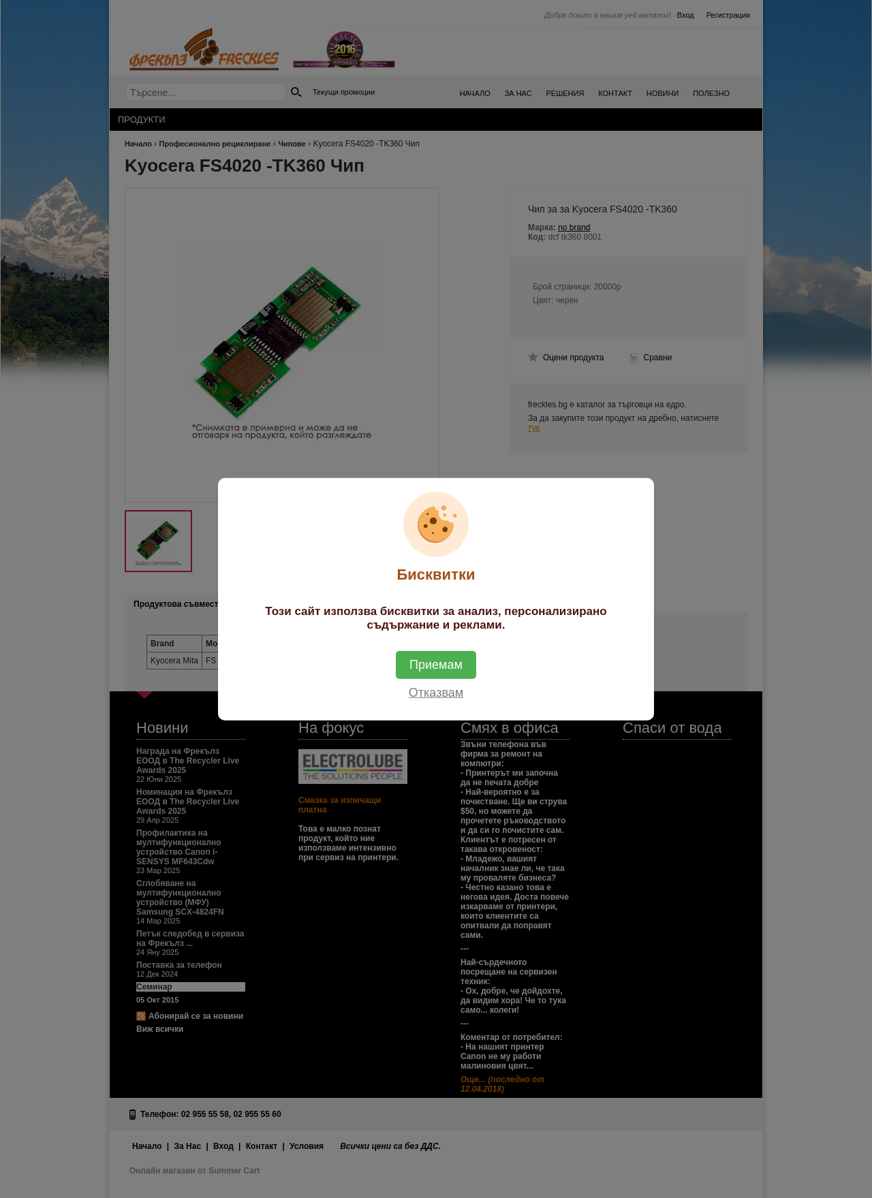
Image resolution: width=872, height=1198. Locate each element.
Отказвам (436, 692)
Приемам (436, 665)
